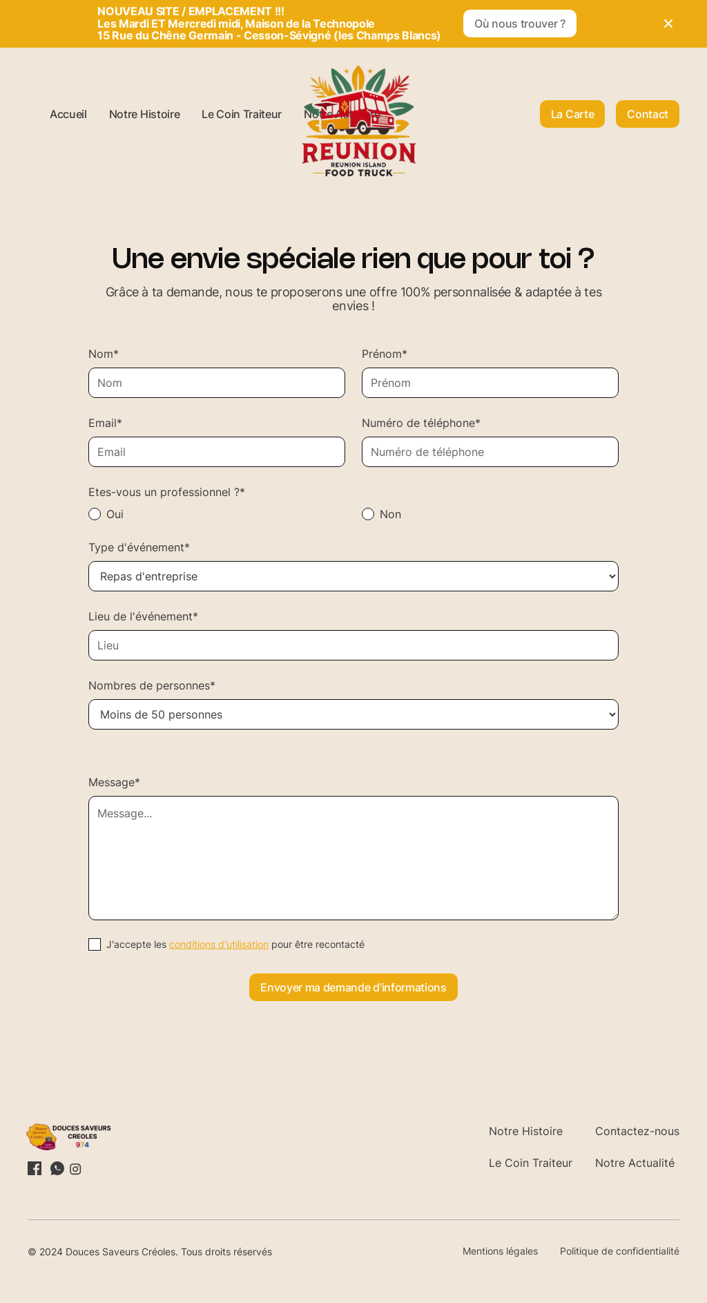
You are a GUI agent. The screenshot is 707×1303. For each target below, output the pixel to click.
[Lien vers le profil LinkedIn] (34, 1168)
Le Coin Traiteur (242, 114)
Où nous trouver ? (519, 23)
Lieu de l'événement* (143, 616)
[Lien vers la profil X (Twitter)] (56, 1168)
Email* (105, 423)
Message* (114, 782)
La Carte (572, 114)
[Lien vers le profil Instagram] (74, 1168)
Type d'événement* (139, 547)
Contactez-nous (637, 1131)
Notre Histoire (144, 114)
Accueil (68, 114)
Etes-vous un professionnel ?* (166, 492)
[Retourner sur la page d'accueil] (75, 1136)
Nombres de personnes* (151, 685)
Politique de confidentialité (619, 1251)
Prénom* (384, 354)
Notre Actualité (635, 1163)
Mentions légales (500, 1251)
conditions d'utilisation (219, 944)
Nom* (103, 354)
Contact (647, 114)
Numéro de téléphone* (421, 423)
